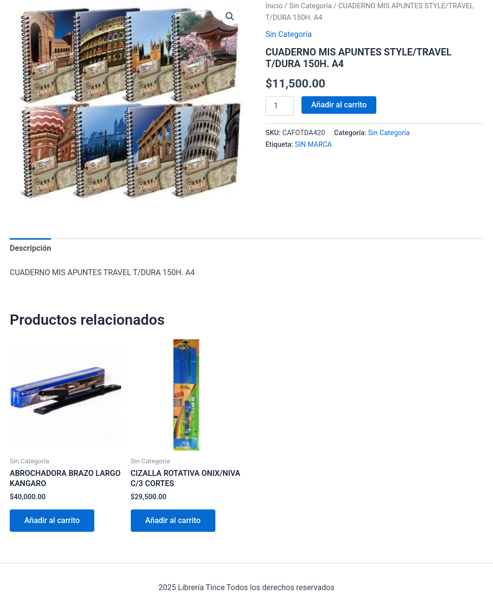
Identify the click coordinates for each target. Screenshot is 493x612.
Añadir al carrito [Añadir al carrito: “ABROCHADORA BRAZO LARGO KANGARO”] (52, 520)
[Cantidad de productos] (279, 106)
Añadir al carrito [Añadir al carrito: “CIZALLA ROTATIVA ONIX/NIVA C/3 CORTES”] (173, 520)
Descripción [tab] (30, 248)
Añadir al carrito (339, 104)
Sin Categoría (310, 5)
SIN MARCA (313, 144)
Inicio (273, 5)
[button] (230, 16)
